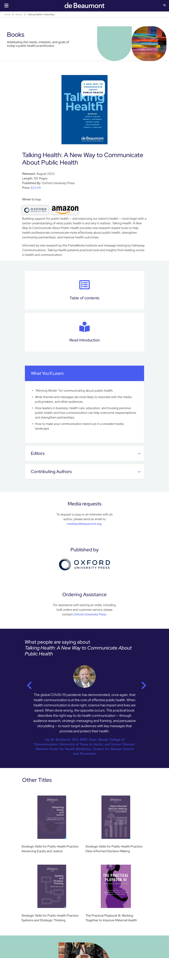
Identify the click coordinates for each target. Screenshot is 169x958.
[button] (164, 5)
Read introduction (84, 332)
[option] (84, 712)
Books (19, 14)
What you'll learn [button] (85, 373)
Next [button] (141, 684)
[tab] (84, 373)
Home (8, 14)
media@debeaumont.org (84, 524)
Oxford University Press (89, 614)
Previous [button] (28, 684)
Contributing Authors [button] (86, 471)
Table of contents (84, 290)
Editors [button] (86, 453)
